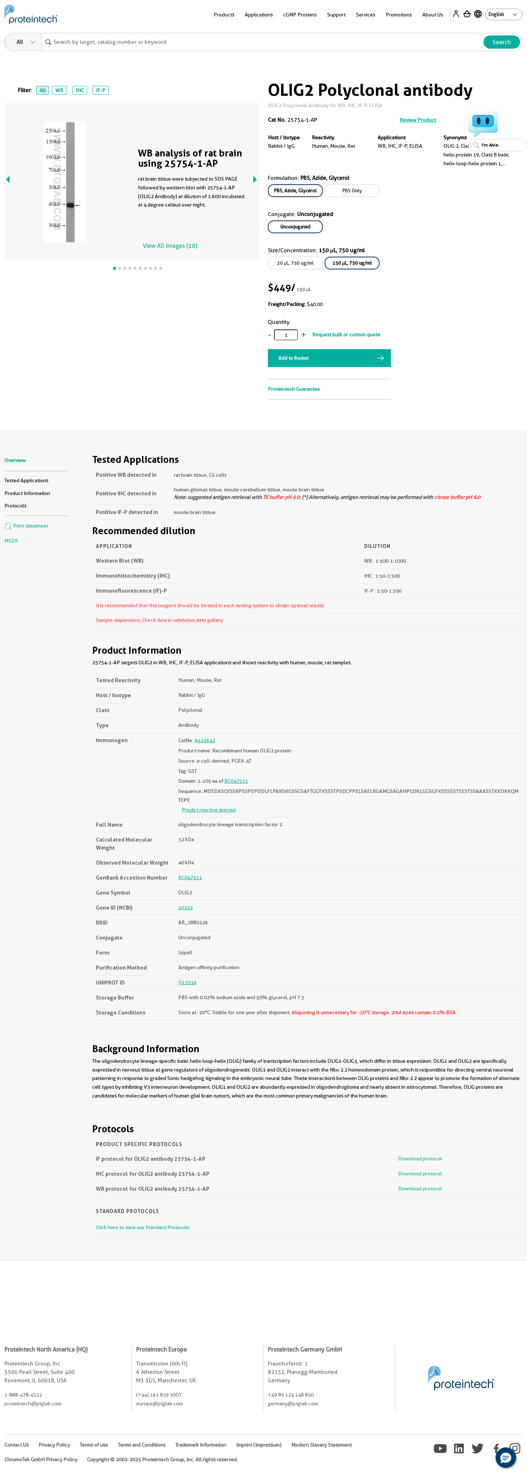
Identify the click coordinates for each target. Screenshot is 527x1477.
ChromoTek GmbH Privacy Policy (40, 1459)
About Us (432, 15)
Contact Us (16, 1445)
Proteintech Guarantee (294, 389)
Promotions (399, 15)
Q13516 (187, 982)
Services (365, 15)
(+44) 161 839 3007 (159, 1395)
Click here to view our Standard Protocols (142, 1227)
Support (336, 15)
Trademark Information (200, 1445)
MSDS (11, 541)
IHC (80, 90)
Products (224, 15)
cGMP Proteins (300, 15)
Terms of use (94, 1445)
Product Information (27, 493)
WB (59, 90)
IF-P (100, 90)
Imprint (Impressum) (258, 1445)
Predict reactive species (209, 810)
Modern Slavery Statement (321, 1445)
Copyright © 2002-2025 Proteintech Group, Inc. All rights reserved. (162, 1459)
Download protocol (420, 1158)
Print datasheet (26, 526)
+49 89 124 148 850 (291, 1395)
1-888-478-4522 (23, 1395)
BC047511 (236, 781)
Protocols (15, 506)
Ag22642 (204, 740)
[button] (506, 1457)
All (43, 90)
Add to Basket (294, 358)
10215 (185, 907)
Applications (259, 15)
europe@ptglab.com (159, 1403)
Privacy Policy (54, 1445)
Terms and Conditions (141, 1445)
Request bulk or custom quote (346, 334)
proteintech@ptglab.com (32, 1403)
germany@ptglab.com (293, 1403)
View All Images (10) (170, 245)
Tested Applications (26, 480)
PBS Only (352, 190)
